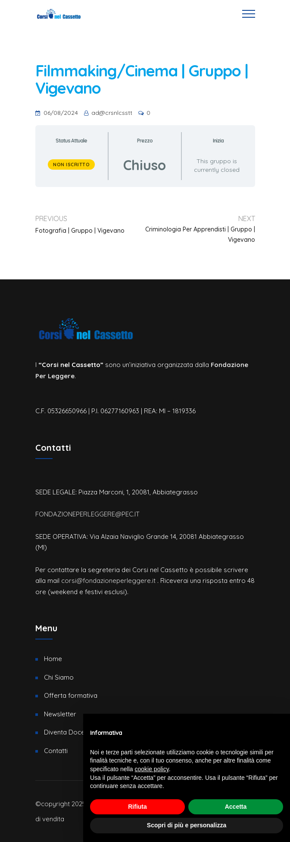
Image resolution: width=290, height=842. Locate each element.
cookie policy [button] (152, 769)
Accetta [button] (236, 806)
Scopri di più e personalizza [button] (186, 825)
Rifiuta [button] (137, 806)
